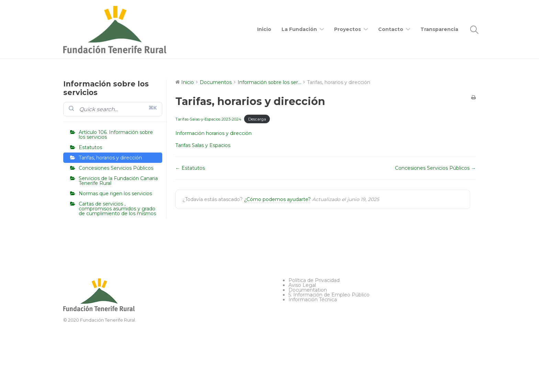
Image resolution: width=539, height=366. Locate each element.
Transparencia (439, 29)
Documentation (307, 290)
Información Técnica (312, 299)
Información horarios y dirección (213, 133)
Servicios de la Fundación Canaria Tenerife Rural (118, 180)
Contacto (390, 29)
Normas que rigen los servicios (115, 193)
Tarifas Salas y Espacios (202, 145)
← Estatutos (190, 168)
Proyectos (347, 29)
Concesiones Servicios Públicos (116, 168)
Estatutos (90, 147)
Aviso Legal (302, 285)
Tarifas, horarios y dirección (110, 158)
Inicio (264, 29)
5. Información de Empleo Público (329, 295)
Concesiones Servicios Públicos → (435, 168)
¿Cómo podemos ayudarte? (277, 199)
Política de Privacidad (314, 280)
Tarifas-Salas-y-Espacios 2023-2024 (208, 119)
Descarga (257, 119)
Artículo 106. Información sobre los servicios (116, 134)
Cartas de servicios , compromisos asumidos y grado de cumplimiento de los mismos (117, 209)
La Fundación (299, 29)
